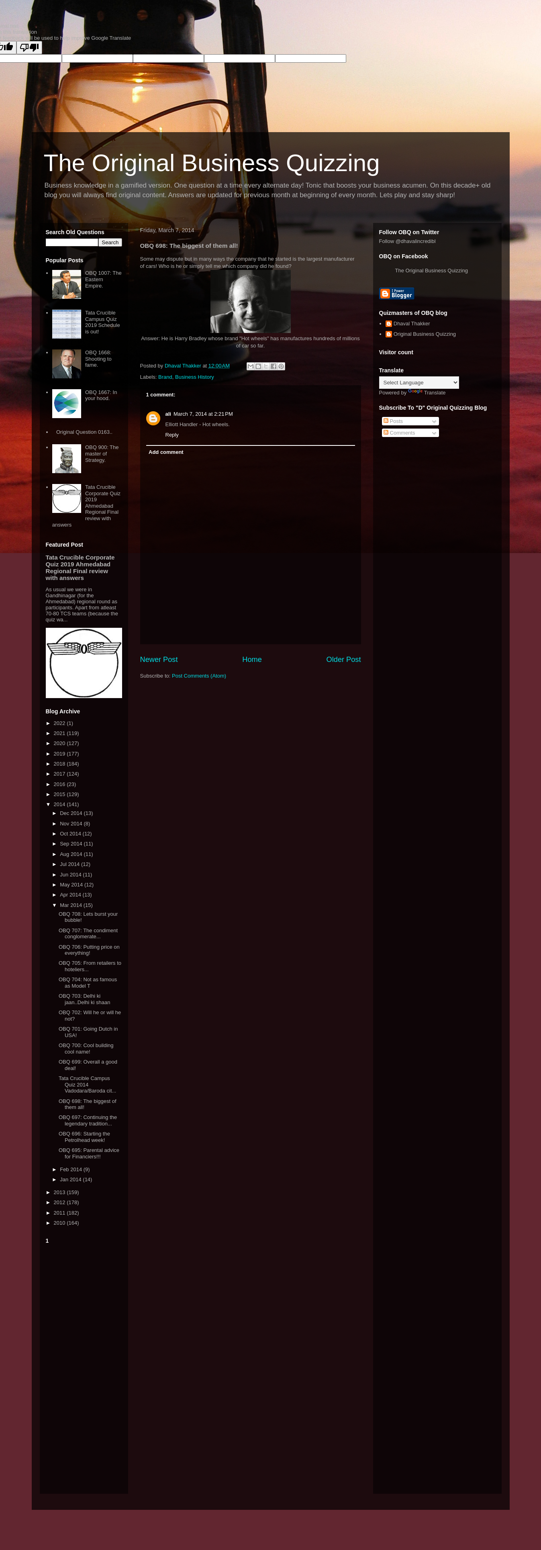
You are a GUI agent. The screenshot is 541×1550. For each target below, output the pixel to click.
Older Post (344, 660)
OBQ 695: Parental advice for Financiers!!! (89, 1153)
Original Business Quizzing (425, 334)
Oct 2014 (71, 834)
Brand (165, 377)
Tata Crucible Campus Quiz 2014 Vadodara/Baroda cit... (87, 1084)
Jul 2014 (70, 864)
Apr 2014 (71, 895)
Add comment (166, 452)
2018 (60, 764)
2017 (60, 774)
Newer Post (159, 660)
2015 (60, 794)
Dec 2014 (72, 813)
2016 (60, 784)
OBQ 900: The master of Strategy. (102, 453)
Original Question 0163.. (84, 432)
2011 (60, 1213)
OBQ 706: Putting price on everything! (89, 950)
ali (168, 414)
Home (252, 660)
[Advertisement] (84, 1367)
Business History (194, 377)
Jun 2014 (71, 875)
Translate (427, 393)
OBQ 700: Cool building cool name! (86, 1048)
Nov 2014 (72, 824)
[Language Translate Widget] (419, 382)
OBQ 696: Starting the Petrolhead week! (84, 1137)
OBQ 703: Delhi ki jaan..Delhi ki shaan (84, 999)
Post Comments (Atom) (199, 676)
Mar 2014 (72, 905)
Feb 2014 (72, 1169)
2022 (60, 723)
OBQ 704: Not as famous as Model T (88, 982)
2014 (60, 804)
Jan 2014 (71, 1179)
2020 (60, 743)
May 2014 (72, 885)
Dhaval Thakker (412, 324)
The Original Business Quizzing (212, 162)
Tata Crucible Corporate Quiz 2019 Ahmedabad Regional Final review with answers (86, 506)
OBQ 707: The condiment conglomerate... (88, 933)
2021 (60, 733)
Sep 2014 (72, 844)
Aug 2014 (72, 854)
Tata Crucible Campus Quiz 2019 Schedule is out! (102, 322)
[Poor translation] (29, 47)
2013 (60, 1192)
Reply (172, 435)
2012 (60, 1202)
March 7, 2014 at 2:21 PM (203, 414)
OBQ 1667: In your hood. (101, 395)
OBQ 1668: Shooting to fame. (98, 358)
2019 (60, 754)
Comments (399, 433)
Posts (393, 421)
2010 (60, 1223)
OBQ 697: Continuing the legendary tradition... (88, 1120)
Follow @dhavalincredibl (407, 241)
